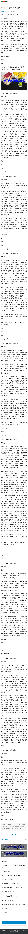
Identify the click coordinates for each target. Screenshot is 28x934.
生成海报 (5, 840)
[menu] (25, 2)
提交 (14, 922)
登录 (3, 920)
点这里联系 (8, 826)
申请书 (18, 11)
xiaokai (2, 11)
